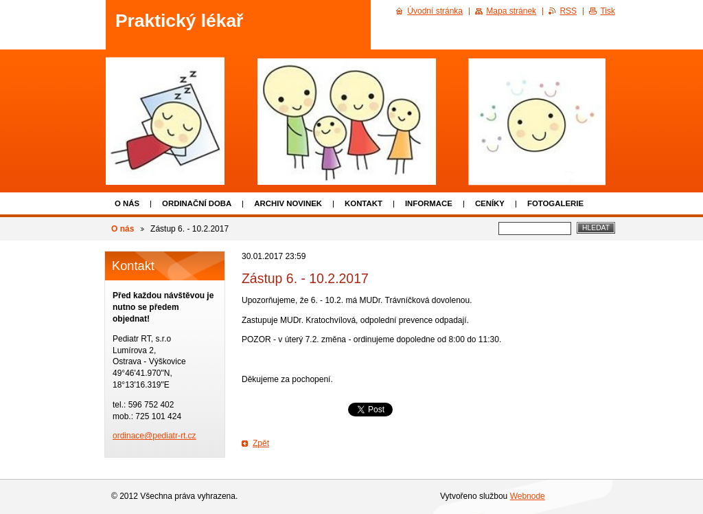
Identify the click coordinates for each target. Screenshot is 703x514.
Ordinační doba (196, 203)
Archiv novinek (288, 203)
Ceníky (490, 203)
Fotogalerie (555, 203)
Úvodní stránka (435, 11)
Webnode (527, 496)
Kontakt (363, 203)
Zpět (261, 443)
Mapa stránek (511, 11)
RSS (568, 11)
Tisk (607, 11)
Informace (428, 203)
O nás (127, 203)
